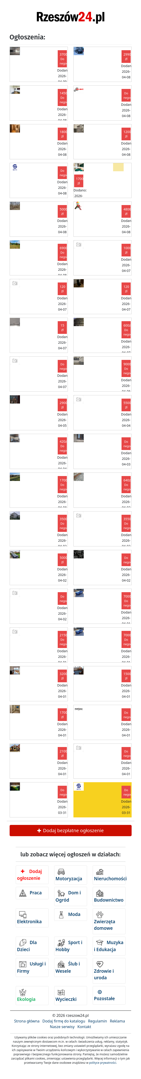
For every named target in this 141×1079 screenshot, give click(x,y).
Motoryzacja (69, 875)
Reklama (117, 1021)
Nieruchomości (110, 875)
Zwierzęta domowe (104, 921)
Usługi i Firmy (31, 967)
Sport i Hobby (69, 946)
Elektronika (29, 918)
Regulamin (97, 1021)
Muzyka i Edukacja (109, 946)
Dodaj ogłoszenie (29, 874)
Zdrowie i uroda (104, 971)
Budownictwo (109, 896)
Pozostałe (104, 996)
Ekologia (26, 995)
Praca (30, 893)
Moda (69, 914)
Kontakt (84, 1026)
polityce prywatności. (103, 1063)
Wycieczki (66, 995)
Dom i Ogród (68, 896)
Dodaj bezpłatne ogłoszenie (70, 830)
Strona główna (26, 1021)
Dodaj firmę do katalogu (63, 1021)
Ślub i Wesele (68, 967)
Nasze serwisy (62, 1026)
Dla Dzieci (27, 946)
